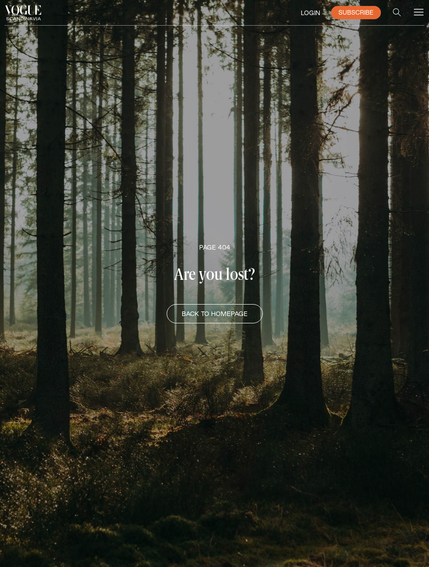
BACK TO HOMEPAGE (215, 314)
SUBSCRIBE (356, 12)
